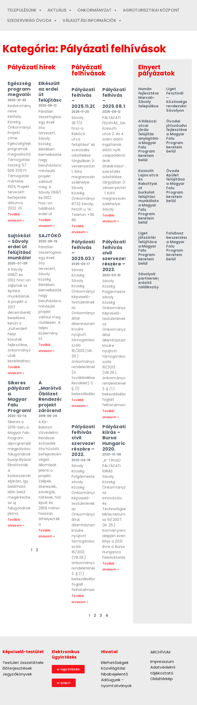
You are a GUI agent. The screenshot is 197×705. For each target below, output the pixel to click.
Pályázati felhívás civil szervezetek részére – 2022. (87, 440)
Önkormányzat (97, 10)
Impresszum (162, 661)
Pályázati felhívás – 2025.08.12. (115, 97)
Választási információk (92, 20)
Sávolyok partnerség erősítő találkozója (149, 280)
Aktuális (59, 10)
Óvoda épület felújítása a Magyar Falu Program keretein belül (175, 186)
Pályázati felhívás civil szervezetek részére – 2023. (117, 256)
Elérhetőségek (115, 662)
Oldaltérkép (161, 678)
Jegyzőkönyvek (17, 674)
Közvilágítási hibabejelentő (114, 671)
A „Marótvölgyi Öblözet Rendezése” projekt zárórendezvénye (60, 396)
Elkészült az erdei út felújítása (50, 91)
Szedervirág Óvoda (32, 20)
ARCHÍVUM (160, 652)
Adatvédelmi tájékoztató (162, 670)
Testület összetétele (23, 662)
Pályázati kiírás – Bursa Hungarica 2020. (115, 437)
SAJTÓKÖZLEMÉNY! (61, 235)
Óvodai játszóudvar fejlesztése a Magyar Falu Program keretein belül (178, 136)
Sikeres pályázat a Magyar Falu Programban (24, 396)
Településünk (24, 10)
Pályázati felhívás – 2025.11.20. (84, 97)
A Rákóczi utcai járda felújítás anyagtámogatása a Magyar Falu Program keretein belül (156, 141)
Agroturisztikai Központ (151, 10)
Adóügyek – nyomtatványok (116, 682)
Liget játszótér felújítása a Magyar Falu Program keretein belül (147, 248)
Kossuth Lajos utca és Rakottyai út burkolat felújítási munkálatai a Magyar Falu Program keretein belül (149, 196)
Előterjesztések (17, 668)
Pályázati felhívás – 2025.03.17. (85, 250)
